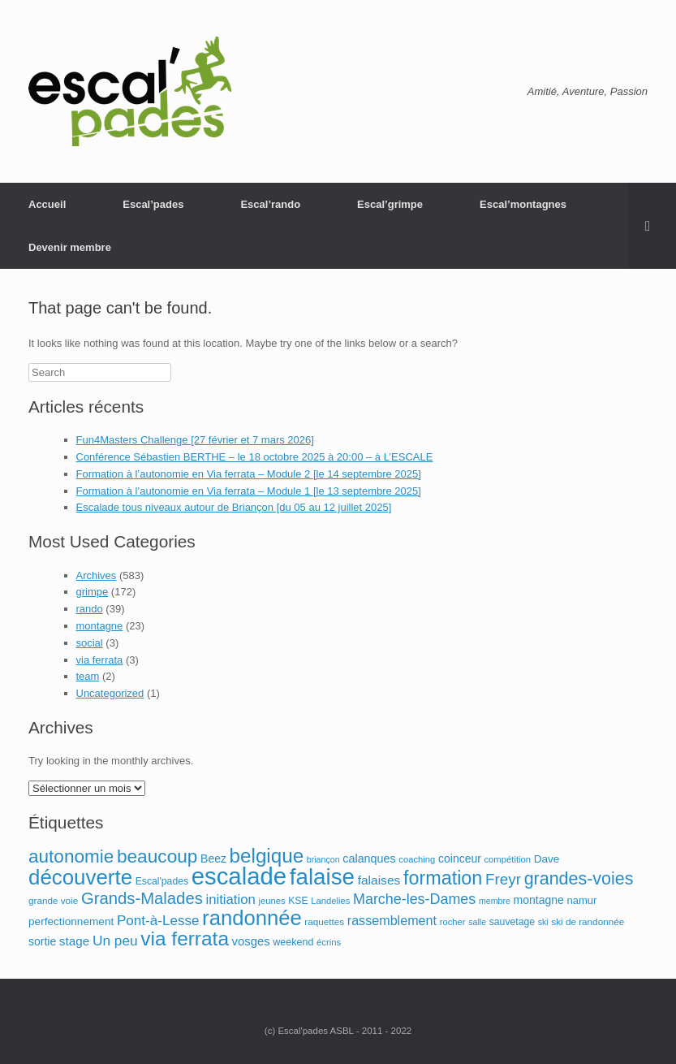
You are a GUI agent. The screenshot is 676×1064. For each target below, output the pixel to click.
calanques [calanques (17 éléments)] (368, 858)
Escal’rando (270, 204)
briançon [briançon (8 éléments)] (323, 859)
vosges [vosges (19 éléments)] (251, 941)
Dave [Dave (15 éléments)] (547, 859)
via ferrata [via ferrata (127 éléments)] (184, 938)
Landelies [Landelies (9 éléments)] (330, 901)
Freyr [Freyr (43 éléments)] (503, 879)
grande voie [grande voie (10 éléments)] (53, 900)
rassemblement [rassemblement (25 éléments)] (392, 920)
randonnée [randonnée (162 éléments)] (252, 917)
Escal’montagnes (523, 204)
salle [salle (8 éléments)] (477, 922)
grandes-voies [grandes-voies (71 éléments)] (579, 879)
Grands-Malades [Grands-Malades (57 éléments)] (142, 898)
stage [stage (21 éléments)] (74, 941)
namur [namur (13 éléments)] (581, 900)
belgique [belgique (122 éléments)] (267, 856)
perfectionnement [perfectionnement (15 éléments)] (71, 921)
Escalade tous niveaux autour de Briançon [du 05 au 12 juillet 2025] (234, 507)
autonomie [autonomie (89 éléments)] (71, 856)
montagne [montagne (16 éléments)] (539, 899)
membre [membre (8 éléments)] (494, 901)
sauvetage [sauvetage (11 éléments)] (512, 922)
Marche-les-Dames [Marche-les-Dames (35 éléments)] (414, 899)
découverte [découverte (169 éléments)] (80, 877)
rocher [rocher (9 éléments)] (453, 922)
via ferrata (99, 660)
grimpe (92, 592)
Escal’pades (153, 204)
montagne (99, 626)
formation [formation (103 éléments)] (442, 878)
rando (89, 609)
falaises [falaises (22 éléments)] (379, 880)
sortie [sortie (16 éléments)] (42, 941)
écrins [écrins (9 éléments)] (328, 942)
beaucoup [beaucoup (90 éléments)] (157, 856)
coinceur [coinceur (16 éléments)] (459, 858)
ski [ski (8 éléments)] (543, 922)
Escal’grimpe (390, 204)
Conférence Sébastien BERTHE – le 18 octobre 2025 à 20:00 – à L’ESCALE (254, 457)
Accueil (47, 204)
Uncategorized (110, 693)
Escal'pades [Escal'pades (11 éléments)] (162, 881)
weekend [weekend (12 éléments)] (293, 942)
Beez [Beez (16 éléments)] (213, 858)
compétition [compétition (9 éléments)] (507, 859)
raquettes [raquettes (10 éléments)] (324, 921)
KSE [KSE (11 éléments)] (298, 900)
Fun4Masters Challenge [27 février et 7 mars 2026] (195, 440)
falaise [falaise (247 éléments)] (322, 876)
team (88, 676)
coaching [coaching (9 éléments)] (416, 859)
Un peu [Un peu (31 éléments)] (115, 940)
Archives (96, 575)
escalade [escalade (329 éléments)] (239, 876)
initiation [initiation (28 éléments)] (230, 899)
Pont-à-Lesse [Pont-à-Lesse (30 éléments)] (158, 920)
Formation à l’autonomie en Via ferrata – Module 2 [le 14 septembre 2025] (248, 474)
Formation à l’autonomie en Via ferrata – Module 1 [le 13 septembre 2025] (248, 491)
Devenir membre (69, 247)
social (89, 643)
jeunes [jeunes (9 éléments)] (271, 901)
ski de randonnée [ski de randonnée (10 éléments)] (587, 921)
